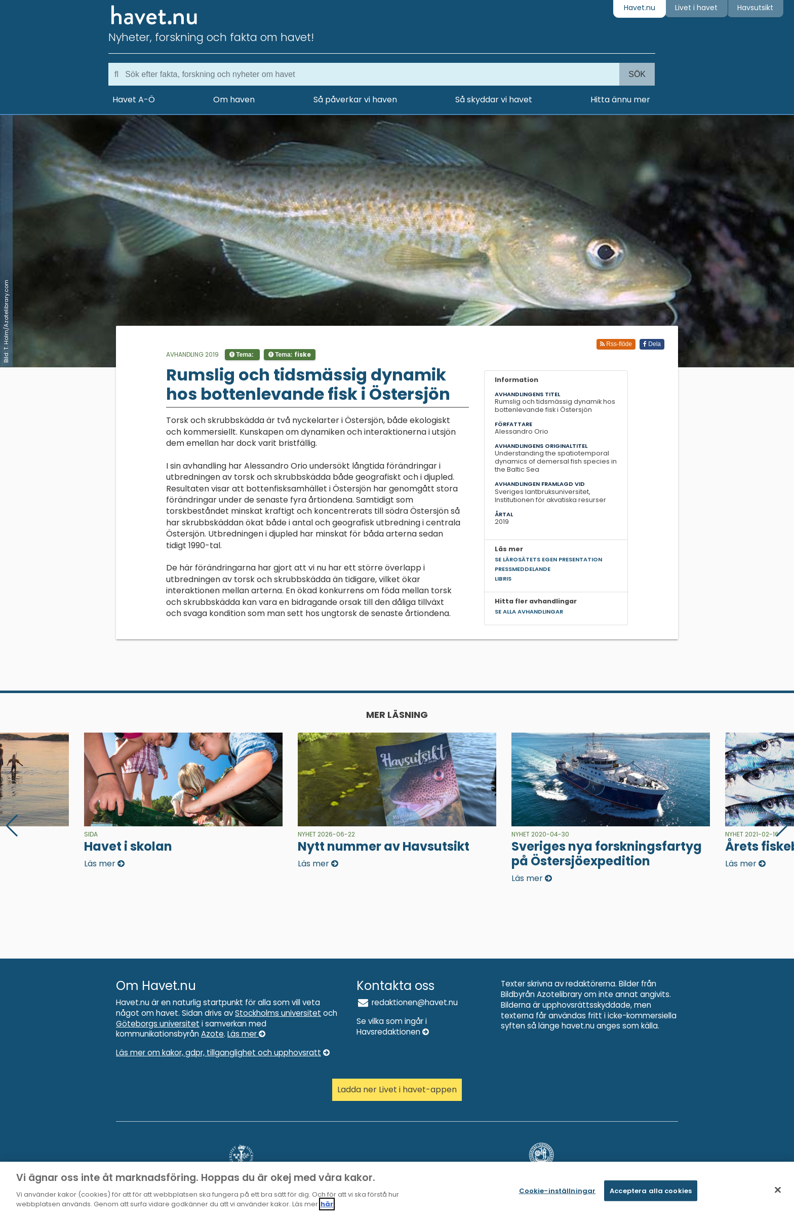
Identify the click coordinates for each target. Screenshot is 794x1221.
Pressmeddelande (522, 569)
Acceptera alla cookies (651, 1190)
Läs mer (246, 1033)
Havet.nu (639, 8)
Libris (503, 579)
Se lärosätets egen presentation (548, 559)
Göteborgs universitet (158, 1023)
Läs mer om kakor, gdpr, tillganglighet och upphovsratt (223, 1052)
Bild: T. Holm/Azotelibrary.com (6, 321)
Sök (637, 74)
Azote (212, 1033)
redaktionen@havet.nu (407, 1002)
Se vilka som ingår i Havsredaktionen (392, 1026)
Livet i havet (696, 8)
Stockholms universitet (278, 1013)
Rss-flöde (616, 344)
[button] (782, 826)
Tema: (242, 354)
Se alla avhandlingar (529, 611)
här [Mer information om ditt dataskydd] (327, 1204)
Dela (652, 344)
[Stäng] (778, 1189)
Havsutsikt (755, 8)
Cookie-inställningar (557, 1190)
